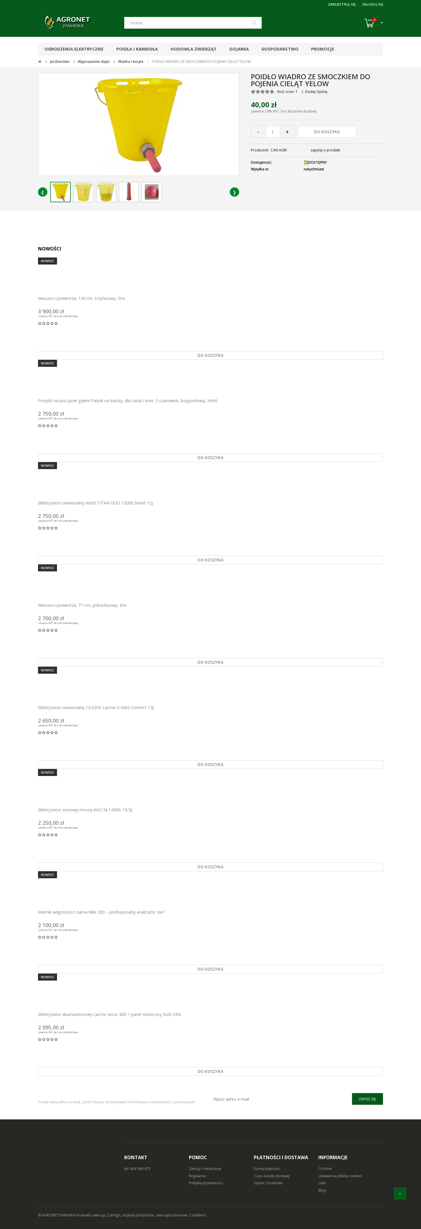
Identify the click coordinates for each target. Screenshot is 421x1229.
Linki (322, 1182)
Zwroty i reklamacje (205, 1168)
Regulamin (197, 1175)
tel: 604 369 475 (137, 1168)
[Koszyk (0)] (374, 23)
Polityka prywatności (206, 1182)
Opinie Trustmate (268, 1182)
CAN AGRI (279, 150)
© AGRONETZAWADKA (57, 1215)
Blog (322, 1190)
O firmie (325, 1168)
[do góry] (400, 1193)
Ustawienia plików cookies (340, 1175)
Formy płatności (267, 1168)
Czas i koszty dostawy (272, 1175)
